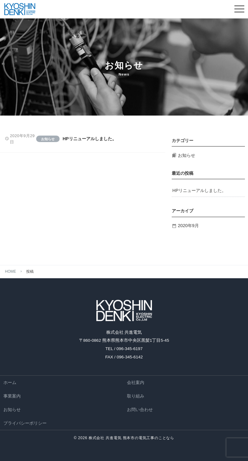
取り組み (135, 396)
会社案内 (135, 382)
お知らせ (12, 409)
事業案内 (12, 396)
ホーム (9, 382)
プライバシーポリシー (25, 423)
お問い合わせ (140, 409)
